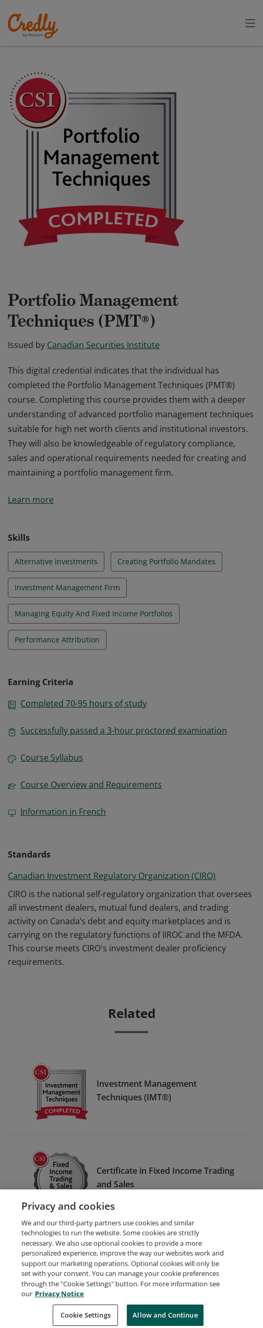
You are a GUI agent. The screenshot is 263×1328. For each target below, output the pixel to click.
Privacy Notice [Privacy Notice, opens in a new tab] (59, 1304)
